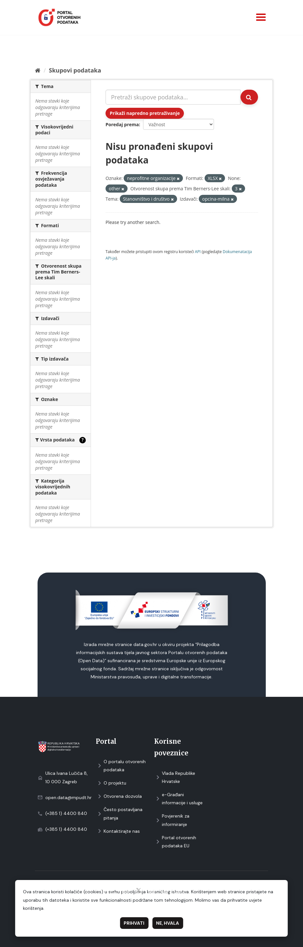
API (198, 251)
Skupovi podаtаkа (75, 70)
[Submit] (249, 97)
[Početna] (37, 70)
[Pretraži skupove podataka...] (173, 97)
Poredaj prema (122, 124)
